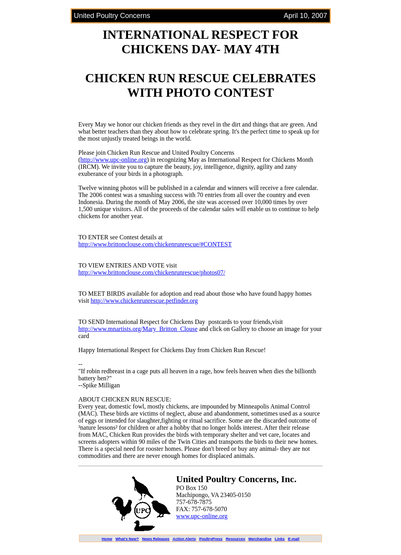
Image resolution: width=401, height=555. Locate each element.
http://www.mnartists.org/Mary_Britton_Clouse (137, 328)
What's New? (127, 539)
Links (280, 539)
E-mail (294, 539)
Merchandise (259, 539)
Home (107, 539)
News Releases (155, 539)
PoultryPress (210, 539)
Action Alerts (184, 539)
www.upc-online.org (202, 516)
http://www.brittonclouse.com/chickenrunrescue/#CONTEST (155, 244)
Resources (235, 539)
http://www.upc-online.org (113, 159)
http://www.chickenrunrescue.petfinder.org (144, 300)
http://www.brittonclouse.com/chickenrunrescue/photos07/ (151, 272)
